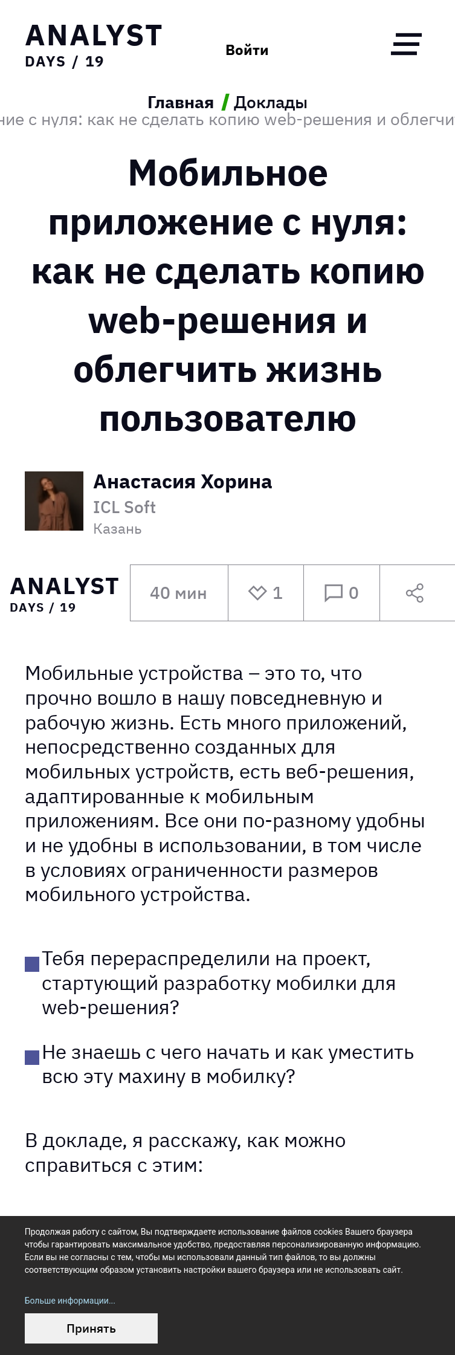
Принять (91, 1328)
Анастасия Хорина (183, 482)
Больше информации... (70, 1300)
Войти (247, 49)
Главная (180, 102)
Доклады (271, 102)
